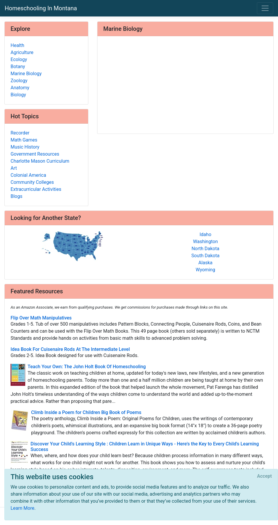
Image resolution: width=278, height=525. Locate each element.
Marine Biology (26, 73)
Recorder (20, 133)
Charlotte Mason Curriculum (40, 161)
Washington (205, 241)
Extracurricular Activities (36, 189)
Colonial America (28, 175)
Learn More (22, 508)
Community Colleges (32, 182)
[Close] (264, 476)
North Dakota (205, 248)
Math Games (24, 140)
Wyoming (205, 269)
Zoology (19, 80)
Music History (25, 147)
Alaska (205, 262)
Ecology (19, 59)
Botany (18, 66)
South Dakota (205, 255)
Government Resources (35, 154)
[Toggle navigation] (265, 8)
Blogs (16, 196)
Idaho (205, 234)
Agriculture (22, 52)
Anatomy (20, 87)
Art (14, 168)
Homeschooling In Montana (41, 8)
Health (17, 45)
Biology (18, 94)
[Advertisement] (185, 85)
